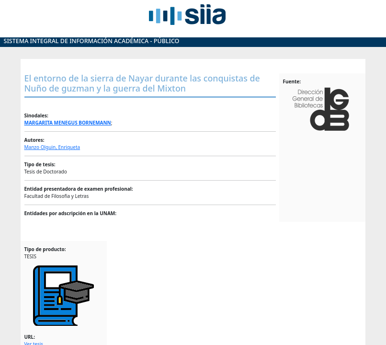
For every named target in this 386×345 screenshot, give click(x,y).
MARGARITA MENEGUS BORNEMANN (67, 122)
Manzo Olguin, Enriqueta (52, 147)
